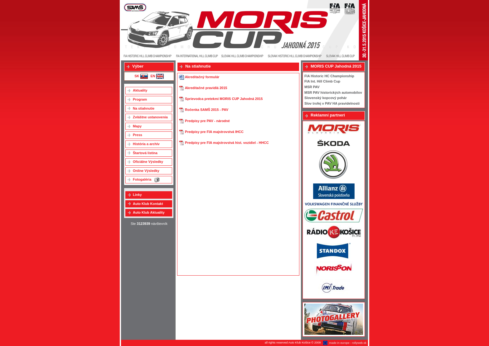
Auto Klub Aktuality (149, 212)
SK (141, 76)
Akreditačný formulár (199, 77)
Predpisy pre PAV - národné (204, 121)
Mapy (137, 126)
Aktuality (140, 90)
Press (137, 135)
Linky (137, 195)
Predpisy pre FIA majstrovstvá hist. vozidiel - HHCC (224, 143)
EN (156, 76)
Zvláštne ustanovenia (150, 117)
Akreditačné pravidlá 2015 (203, 88)
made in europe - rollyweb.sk (347, 342)
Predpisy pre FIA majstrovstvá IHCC (211, 132)
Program (140, 99)
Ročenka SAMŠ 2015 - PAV (203, 109)
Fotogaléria (146, 180)
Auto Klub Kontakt (148, 204)
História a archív (146, 144)
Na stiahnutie (143, 108)
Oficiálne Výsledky (148, 162)
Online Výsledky (146, 171)
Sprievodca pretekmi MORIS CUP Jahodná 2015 (221, 99)
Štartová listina (145, 153)
